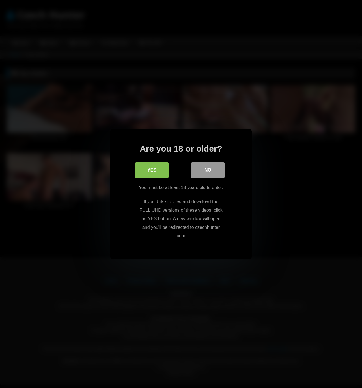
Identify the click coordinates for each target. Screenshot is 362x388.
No (207, 170)
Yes (151, 170)
